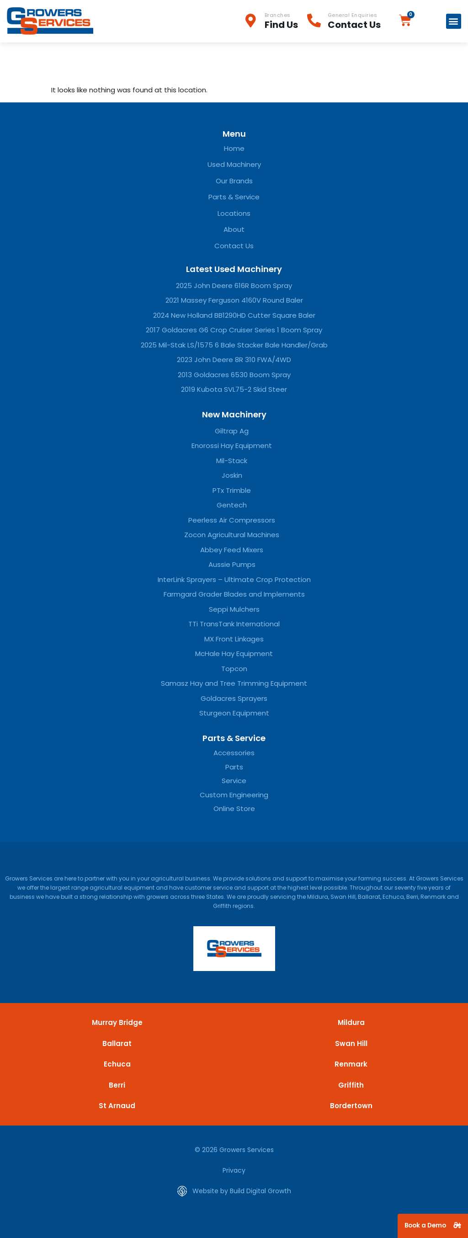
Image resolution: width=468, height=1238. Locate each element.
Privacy (234, 1170)
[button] (453, 21)
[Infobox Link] (275, 21)
